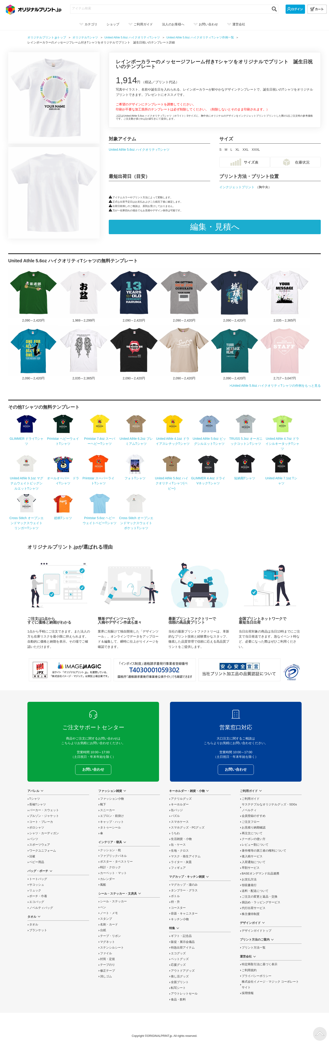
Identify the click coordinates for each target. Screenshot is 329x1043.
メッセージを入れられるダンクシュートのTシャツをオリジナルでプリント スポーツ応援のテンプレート (33, 353)
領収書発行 (249, 885)
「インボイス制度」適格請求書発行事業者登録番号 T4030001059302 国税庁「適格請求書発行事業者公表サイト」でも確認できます (155, 669)
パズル (175, 816)
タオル (33, 924)
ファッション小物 (112, 798)
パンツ (33, 839)
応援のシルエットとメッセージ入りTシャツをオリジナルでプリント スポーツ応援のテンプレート (285, 295)
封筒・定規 (107, 959)
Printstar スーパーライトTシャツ (98, 478)
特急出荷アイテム (183, 947)
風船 (103, 884)
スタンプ (106, 918)
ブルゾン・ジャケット (44, 816)
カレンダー (107, 879)
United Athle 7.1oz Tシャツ (281, 478)
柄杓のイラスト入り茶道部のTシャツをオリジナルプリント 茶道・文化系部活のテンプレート (33, 295)
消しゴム (106, 976)
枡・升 (175, 902)
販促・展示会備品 (183, 942)
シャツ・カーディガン (44, 833)
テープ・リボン (110, 936)
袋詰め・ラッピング (261, 902)
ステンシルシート (112, 947)
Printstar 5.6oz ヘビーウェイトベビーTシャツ (100, 518)
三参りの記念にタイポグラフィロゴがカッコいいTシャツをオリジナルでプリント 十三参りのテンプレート (134, 295)
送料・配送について (255, 891)
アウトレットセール (184, 993)
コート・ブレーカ (41, 821)
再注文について (252, 833)
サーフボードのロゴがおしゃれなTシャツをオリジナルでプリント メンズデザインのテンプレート (184, 353)
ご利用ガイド (251, 798)
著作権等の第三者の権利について (264, 850)
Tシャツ (34, 798)
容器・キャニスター (184, 913)
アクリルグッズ (181, 798)
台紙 (103, 930)
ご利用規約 (249, 970)
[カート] (317, 9)
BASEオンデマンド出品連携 (260, 873)
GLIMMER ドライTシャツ (26, 438)
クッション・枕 (110, 850)
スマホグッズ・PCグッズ (188, 827)
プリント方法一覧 (253, 947)
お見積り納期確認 (253, 827)
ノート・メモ (109, 913)
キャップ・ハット (112, 821)
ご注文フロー (251, 821)
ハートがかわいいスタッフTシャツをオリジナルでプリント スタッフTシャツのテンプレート (285, 353)
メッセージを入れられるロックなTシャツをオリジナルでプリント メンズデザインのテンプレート (134, 353)
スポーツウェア (39, 844)
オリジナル (85, 37)
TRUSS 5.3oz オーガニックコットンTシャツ (245, 438)
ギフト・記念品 (181, 936)
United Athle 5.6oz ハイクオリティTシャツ (139, 149)
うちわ (175, 833)
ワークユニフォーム (42, 850)
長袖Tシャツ (37, 804)
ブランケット (38, 930)
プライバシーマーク (291, 672)
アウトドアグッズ (183, 970)
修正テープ (107, 970)
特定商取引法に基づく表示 (259, 964)
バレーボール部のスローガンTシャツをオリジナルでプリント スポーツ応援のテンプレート (234, 295)
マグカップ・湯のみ (184, 884)
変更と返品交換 (259, 896)
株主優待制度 (251, 914)
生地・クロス (180, 850)
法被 (32, 856)
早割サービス (251, 867)
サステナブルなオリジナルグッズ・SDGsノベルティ (269, 807)
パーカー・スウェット (44, 810)
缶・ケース (178, 844)
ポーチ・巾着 (38, 896)
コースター (178, 907)
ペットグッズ (180, 959)
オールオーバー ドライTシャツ (63, 478)
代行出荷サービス (253, 908)
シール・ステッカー (113, 901)
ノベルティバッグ (41, 907)
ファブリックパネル (113, 856)
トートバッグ (38, 879)
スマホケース (180, 821)
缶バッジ (177, 810)
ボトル (175, 896)
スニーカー (107, 810)
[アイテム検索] (170, 8)
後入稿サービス (252, 856)
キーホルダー (180, 804)
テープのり (107, 964)
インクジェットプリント (237, 187)
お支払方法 (249, 879)
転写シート (178, 987)
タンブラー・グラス (184, 890)
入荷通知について (253, 862)
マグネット (107, 942)
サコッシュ (36, 884)
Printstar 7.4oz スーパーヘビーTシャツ (99, 438)
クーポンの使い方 (253, 839)
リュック (35, 890)
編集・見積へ (215, 226)
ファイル (106, 953)
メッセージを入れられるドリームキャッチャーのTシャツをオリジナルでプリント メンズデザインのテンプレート (234, 353)
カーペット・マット (113, 873)
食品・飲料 (178, 999)
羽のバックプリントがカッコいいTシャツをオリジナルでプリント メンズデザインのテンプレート (83, 353)
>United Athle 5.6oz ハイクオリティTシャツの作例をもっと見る (275, 385)
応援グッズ (178, 964)
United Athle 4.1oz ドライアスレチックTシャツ (173, 438)
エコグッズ (178, 953)
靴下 (103, 804)
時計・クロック (110, 867)
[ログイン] (295, 9)
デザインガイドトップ (256, 930)
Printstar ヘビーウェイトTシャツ (63, 438)
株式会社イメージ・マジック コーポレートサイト (270, 984)
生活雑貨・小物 (181, 839)
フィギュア (178, 867)
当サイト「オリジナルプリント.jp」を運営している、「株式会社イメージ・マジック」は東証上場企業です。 (70, 669)
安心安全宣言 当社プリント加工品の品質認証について (239, 669)
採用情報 (248, 993)
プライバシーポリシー (256, 976)
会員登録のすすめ (253, 816)
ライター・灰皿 (181, 862)
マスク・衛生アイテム (186, 856)
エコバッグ (36, 902)
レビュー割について (255, 844)
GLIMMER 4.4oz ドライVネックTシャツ (208, 478)
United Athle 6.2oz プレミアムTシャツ (136, 438)
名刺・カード (109, 924)
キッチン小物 (180, 919)
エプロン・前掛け (112, 816)
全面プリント (180, 982)
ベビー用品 (36, 862)
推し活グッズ (180, 976)
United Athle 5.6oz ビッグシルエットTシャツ (209, 438)
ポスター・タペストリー (116, 861)
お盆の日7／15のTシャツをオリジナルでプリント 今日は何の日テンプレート (83, 295)
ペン (103, 907)
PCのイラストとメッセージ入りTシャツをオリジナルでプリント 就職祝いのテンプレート (184, 295)
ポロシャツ (36, 827)
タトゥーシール (110, 827)
